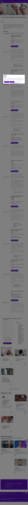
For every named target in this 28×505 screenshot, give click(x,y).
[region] (14, 79)
